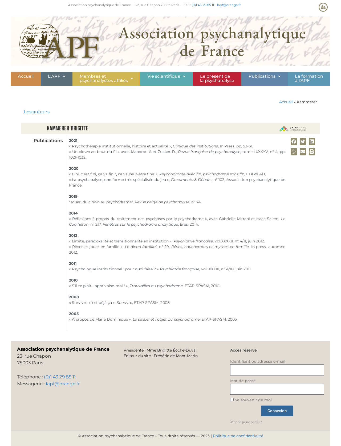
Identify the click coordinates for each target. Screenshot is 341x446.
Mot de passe (243, 380)
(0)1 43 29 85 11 (203, 5)
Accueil (26, 76)
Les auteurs (37, 111)
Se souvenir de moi (251, 400)
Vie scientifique (166, 76)
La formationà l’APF (309, 78)
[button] (56, 76)
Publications (265, 76)
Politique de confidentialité (238, 435)
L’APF (56, 76)
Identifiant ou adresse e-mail (257, 361)
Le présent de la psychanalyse (217, 78)
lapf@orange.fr (229, 5)
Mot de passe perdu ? (246, 421)
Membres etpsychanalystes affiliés (106, 78)
